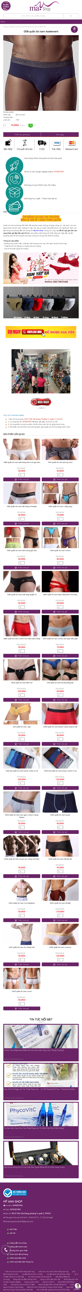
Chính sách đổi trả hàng (19, 1254)
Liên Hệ (12, 1233)
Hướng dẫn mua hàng (18, 1243)
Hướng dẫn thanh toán (18, 1247)
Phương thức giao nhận (19, 1250)
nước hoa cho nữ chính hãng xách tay (19, 1271)
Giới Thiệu (13, 1229)
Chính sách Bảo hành (18, 1258)
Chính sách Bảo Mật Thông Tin (21, 1262)
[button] (35, 107)
